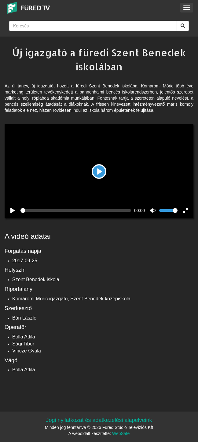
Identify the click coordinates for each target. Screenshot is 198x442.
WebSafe (121, 433)
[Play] (99, 171)
